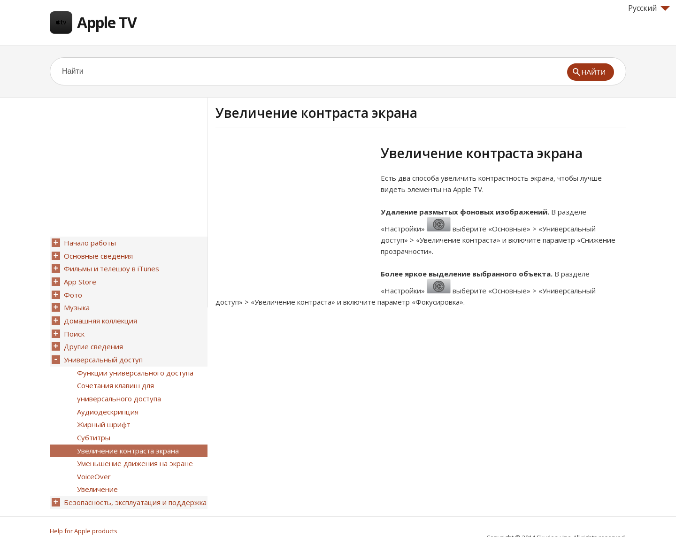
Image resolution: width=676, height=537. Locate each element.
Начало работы (89, 242)
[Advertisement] (294, 210)
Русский (649, 8)
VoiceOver (93, 462)
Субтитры (92, 425)
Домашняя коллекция (99, 316)
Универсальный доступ (102, 352)
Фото (72, 291)
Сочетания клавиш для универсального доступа (118, 383)
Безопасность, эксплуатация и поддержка (134, 486)
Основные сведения (97, 255)
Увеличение (96, 474)
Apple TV (107, 22)
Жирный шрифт (103, 413)
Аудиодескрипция (107, 401)
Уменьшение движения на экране (134, 450)
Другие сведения (92, 340)
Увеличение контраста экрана (127, 438)
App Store (79, 279)
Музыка (76, 303)
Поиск (73, 328)
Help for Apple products (83, 514)
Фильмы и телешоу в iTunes (110, 267)
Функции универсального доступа (134, 364)
